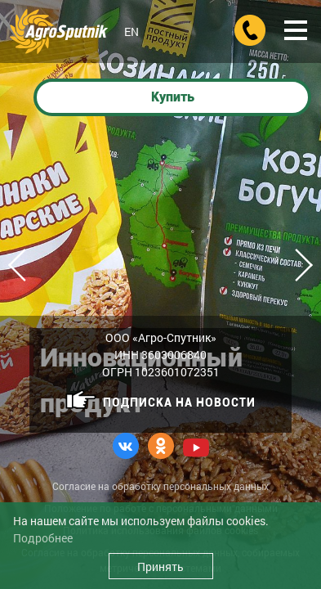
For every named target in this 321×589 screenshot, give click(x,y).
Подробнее (43, 538)
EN (131, 31)
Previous (24, 265)
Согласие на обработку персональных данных (160, 485)
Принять (160, 566)
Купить (172, 97)
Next (296, 265)
